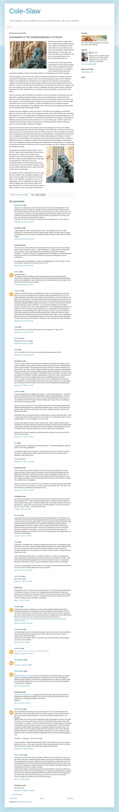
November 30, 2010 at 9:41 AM (23, 321)
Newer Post (13, 798)
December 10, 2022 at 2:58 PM (23, 749)
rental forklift (18, 629)
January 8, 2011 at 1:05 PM (22, 536)
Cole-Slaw (24, 11)
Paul (15, 443)
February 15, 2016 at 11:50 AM (23, 653)
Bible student (18, 709)
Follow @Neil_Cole (87, 72)
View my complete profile (88, 64)
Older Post (70, 798)
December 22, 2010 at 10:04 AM (24, 490)
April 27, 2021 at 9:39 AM (22, 686)
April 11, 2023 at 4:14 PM (22, 779)
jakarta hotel (58, 619)
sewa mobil (18, 576)
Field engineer (19, 660)
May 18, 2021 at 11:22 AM (22, 703)
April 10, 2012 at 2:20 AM (22, 642)
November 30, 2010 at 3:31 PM (23, 355)
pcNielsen (17, 391)
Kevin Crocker (19, 755)
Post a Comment (17, 794)
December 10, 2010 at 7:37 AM (23, 385)
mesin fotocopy (19, 619)
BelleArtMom (18, 205)
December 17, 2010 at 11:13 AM (24, 461)
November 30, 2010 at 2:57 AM (23, 284)
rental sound (28, 619)
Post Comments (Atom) (25, 802)
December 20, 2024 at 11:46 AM (24, 790)
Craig (16, 542)
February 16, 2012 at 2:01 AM (23, 623)
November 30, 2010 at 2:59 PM (23, 343)
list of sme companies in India (26, 694)
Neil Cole (17, 338)
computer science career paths (23, 675)
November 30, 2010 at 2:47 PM (23, 332)
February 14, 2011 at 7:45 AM (23, 581)
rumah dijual (37, 619)
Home (9, 27)
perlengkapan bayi (47, 619)
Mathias (16, 272)
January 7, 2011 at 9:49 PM (22, 509)
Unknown (17, 291)
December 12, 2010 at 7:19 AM (23, 437)
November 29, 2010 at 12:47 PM (24, 239)
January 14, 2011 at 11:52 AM (23, 570)
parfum (23, 620)
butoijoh (17, 606)
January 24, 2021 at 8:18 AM (23, 665)
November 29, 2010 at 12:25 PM (24, 222)
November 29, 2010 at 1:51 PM (23, 265)
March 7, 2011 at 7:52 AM (22, 600)
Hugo (16, 327)
